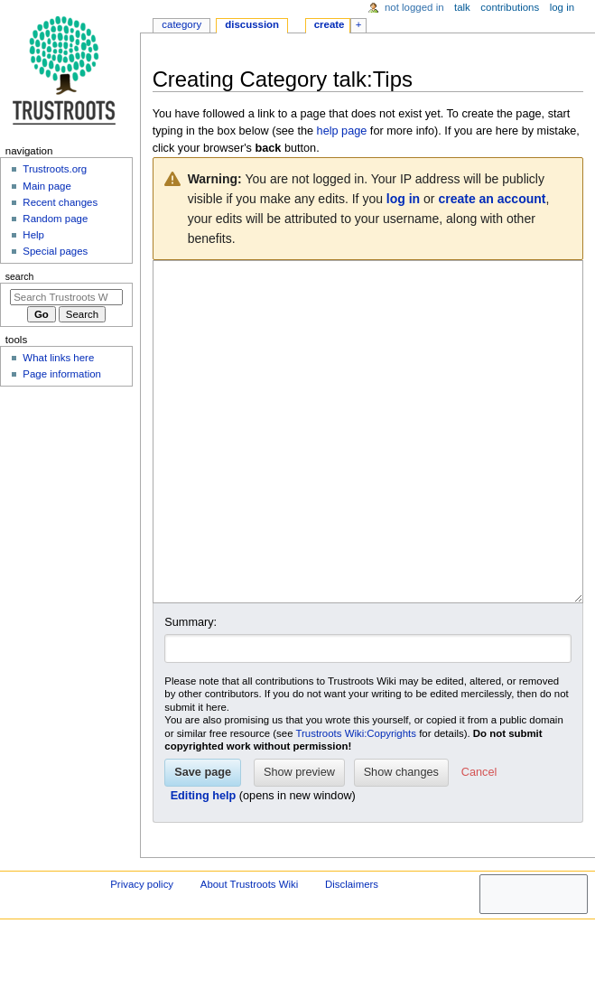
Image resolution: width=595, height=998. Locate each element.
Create (329, 24)
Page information (62, 373)
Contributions (509, 7)
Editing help (204, 863)
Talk (462, 7)
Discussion (252, 24)
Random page (55, 218)
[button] (479, 840)
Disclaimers (351, 952)
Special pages (55, 251)
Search (19, 276)
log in (403, 198)
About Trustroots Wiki (249, 952)
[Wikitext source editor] (368, 465)
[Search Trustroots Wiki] (66, 297)
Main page (47, 186)
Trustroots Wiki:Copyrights (355, 801)
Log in (562, 7)
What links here (58, 357)
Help (33, 234)
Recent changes (60, 202)
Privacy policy (141, 952)
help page (342, 131)
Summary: (190, 690)
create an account (491, 198)
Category (181, 24)
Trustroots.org (55, 168)
